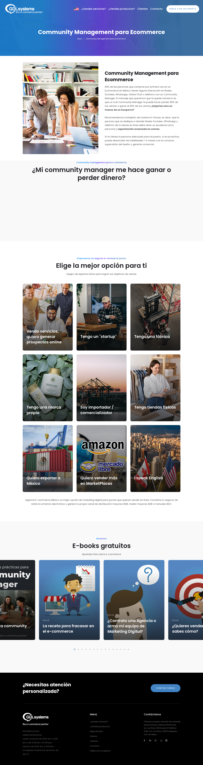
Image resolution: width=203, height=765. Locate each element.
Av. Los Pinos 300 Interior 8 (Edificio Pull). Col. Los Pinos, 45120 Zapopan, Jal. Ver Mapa (160, 731)
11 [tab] (112, 649)
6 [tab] (93, 649)
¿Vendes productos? (121, 9)
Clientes (142, 9)
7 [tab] (97, 649)
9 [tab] (104, 649)
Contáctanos (165, 688)
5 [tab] (89, 649)
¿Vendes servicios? (93, 9)
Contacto (156, 9)
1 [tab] (74, 649)
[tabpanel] (69, 600)
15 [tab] (128, 649)
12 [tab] (116, 649)
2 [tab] (78, 649)
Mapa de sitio (96, 731)
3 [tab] (81, 649)
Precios (93, 736)
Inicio (79, 38)
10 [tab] (108, 649)
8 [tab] (101, 649)
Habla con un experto (100, 750)
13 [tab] (120, 649)
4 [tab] (85, 649)
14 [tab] (124, 649)
